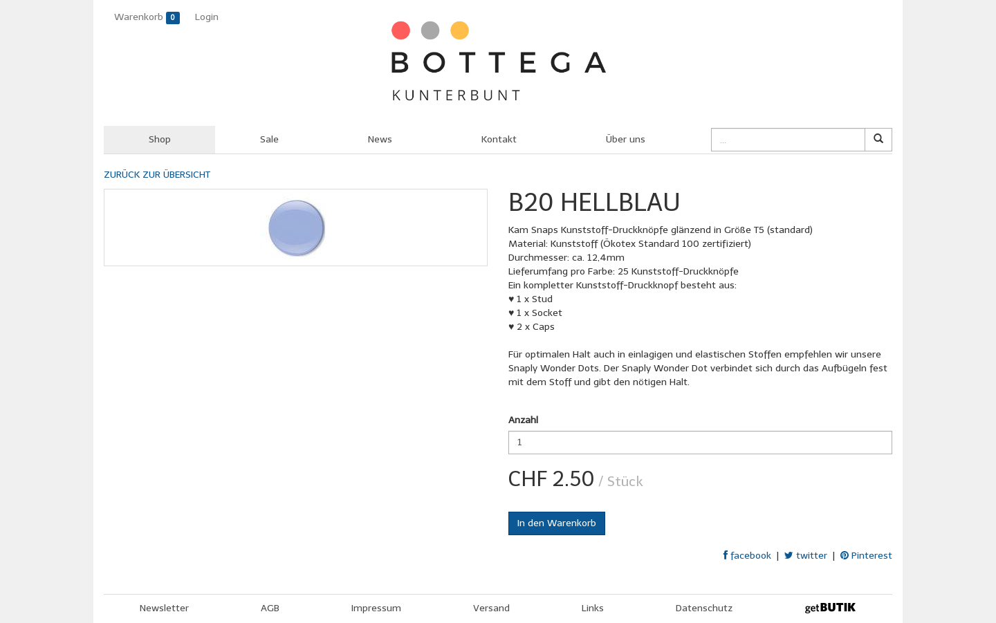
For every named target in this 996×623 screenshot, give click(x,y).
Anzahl (523, 420)
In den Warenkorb (556, 523)
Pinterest (866, 555)
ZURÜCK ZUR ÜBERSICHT (157, 174)
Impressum (376, 608)
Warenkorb (147, 17)
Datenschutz (704, 608)
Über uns (625, 139)
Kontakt (499, 139)
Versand (491, 608)
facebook (747, 555)
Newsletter (164, 608)
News (380, 139)
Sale (269, 139)
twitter (805, 555)
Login (207, 17)
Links (593, 608)
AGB (270, 608)
